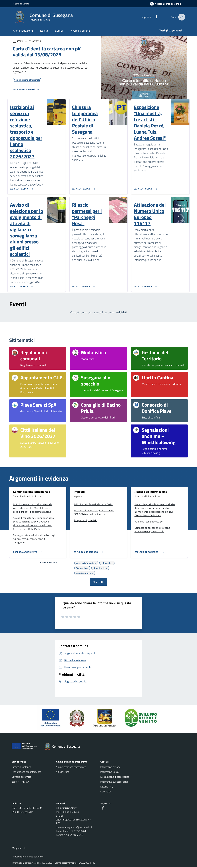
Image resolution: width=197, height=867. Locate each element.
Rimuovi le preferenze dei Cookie (28, 856)
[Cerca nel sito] (181, 17)
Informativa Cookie (110, 772)
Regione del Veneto (20, 3)
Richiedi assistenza (21, 767)
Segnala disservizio (21, 777)
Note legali (105, 791)
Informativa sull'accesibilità (114, 781)
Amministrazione (23, 31)
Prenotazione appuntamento (26, 772)
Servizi (59, 31)
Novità (44, 31)
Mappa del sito (19, 848)
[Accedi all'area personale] (167, 3)
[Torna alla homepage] (63, 746)
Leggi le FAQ (106, 786)
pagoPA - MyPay (20, 781)
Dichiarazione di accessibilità (114, 777)
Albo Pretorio (62, 772)
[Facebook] (154, 17)
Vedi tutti (98, 582)
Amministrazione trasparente (71, 767)
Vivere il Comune (80, 31)
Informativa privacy (110, 767)
